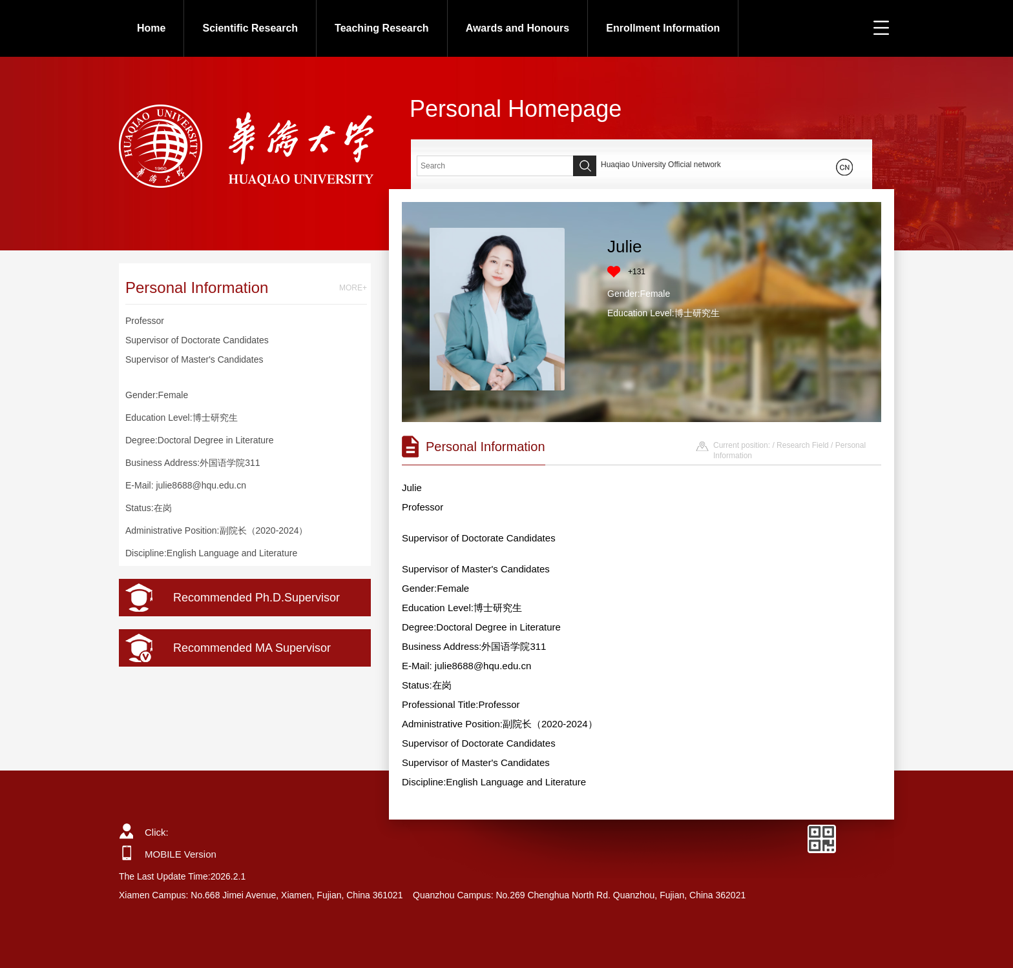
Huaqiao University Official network (661, 164)
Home (151, 28)
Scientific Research (250, 28)
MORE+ (353, 287)
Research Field (803, 445)
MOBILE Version (180, 854)
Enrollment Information (663, 28)
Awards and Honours (518, 28)
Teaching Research (382, 28)
